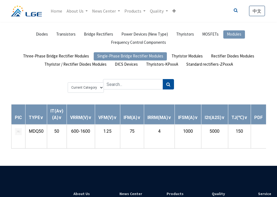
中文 (257, 11)
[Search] (168, 84)
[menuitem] (56, 10)
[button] (174, 10)
